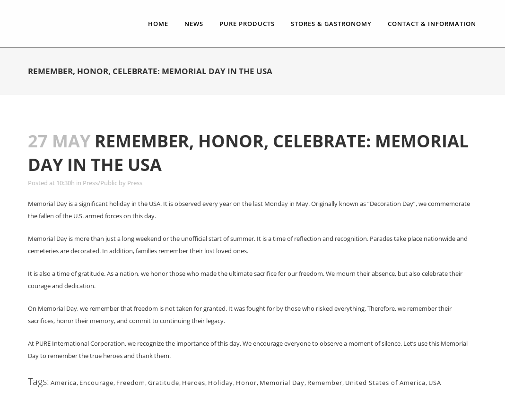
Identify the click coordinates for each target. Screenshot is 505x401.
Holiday (220, 382)
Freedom (130, 382)
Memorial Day (282, 382)
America (64, 382)
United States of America (385, 382)
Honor (246, 382)
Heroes (193, 382)
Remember (324, 382)
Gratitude (163, 382)
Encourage (96, 382)
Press (134, 183)
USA (434, 382)
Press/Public (100, 183)
